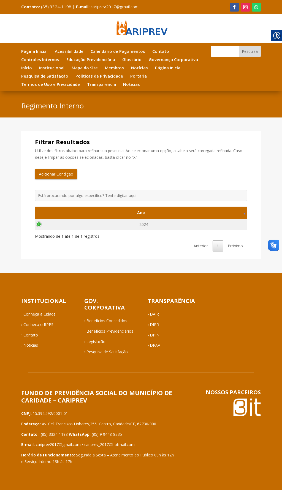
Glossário (132, 60)
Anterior (201, 245)
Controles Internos (40, 60)
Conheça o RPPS (38, 324)
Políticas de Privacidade (99, 76)
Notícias (139, 68)
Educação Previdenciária (90, 60)
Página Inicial (34, 51)
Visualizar (211, 224)
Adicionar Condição (56, 174)
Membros (114, 68)
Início (26, 68)
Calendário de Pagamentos (118, 51)
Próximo (235, 245)
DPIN (154, 335)
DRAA (155, 345)
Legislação (95, 341)
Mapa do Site (85, 68)
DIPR (154, 324)
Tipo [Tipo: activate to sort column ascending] (127, 212)
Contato (160, 51)
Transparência (101, 84)
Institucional (51, 68)
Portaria (138, 76)
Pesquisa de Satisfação (44, 76)
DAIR (154, 314)
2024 (56, 224)
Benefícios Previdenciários (109, 331)
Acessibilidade (69, 51)
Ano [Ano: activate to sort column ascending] (57, 212)
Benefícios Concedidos (106, 320)
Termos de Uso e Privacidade (50, 84)
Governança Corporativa (173, 60)
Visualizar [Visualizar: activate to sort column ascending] (211, 212)
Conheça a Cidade (39, 314)
